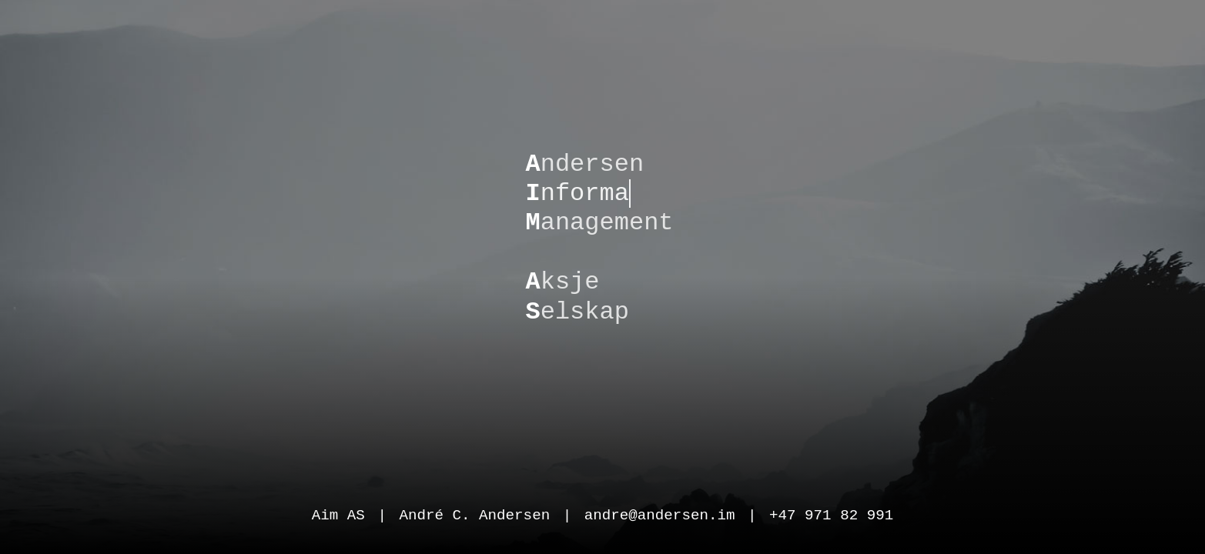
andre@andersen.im (659, 513)
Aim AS (338, 513)
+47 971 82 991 (831, 513)
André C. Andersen (474, 513)
